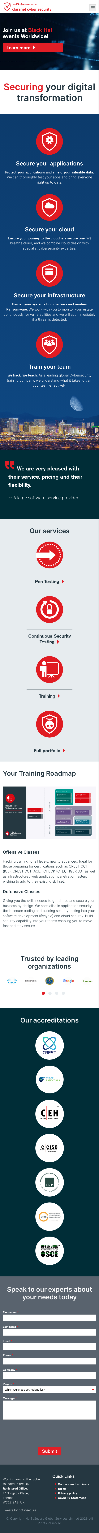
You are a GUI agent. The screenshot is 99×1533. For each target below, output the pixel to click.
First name (11, 1312)
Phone (8, 1355)
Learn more (18, 47)
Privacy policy (67, 1493)
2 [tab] (50, 993)
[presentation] (32, 1433)
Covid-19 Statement (72, 1498)
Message (10, 1398)
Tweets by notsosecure (19, 1510)
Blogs (62, 1488)
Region (8, 1384)
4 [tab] (63, 993)
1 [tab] (43, 993)
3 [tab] (56, 993)
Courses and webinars (73, 1484)
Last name (10, 1327)
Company (10, 1370)
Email (7, 1341)
